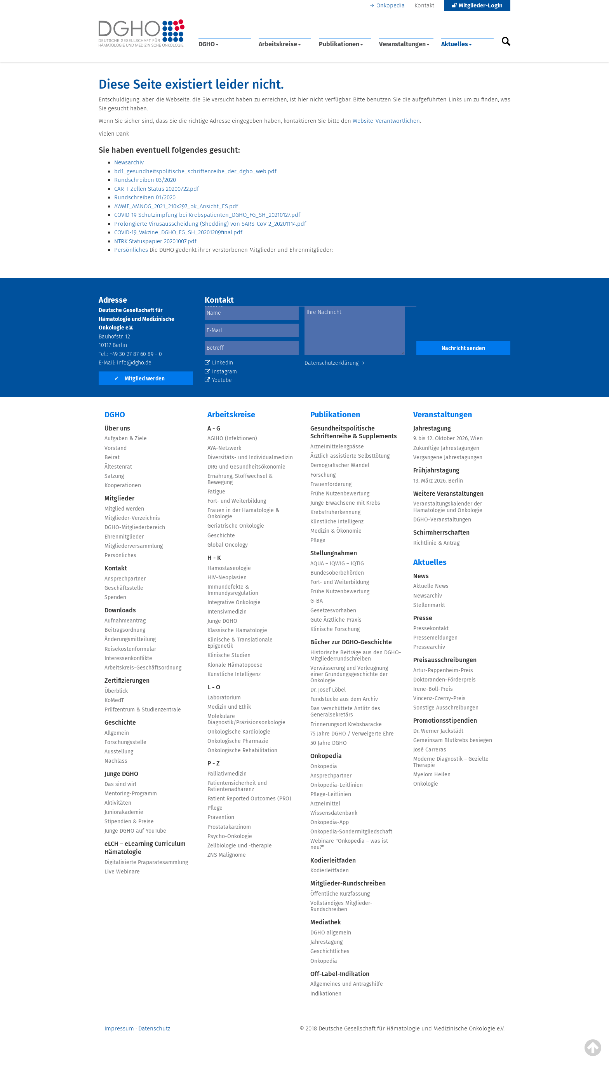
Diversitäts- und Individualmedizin (250, 457)
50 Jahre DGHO (328, 743)
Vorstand (115, 448)
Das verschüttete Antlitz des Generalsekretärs (345, 711)
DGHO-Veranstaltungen (442, 519)
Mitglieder (119, 498)
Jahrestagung (326, 942)
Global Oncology (227, 545)
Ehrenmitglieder (124, 536)
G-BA (316, 601)
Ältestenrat (118, 467)
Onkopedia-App (329, 822)
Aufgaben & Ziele (125, 438)
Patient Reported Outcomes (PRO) (249, 798)
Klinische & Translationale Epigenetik (240, 642)
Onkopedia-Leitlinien (336, 785)
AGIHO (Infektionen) (232, 438)
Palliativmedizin (227, 773)
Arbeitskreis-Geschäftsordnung (142, 667)
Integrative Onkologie (234, 602)
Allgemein (116, 733)
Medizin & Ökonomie (336, 531)
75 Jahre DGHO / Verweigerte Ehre (352, 733)
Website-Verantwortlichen (386, 120)
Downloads (120, 610)
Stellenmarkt (429, 605)
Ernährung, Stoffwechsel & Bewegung (240, 479)
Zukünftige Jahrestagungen (446, 448)
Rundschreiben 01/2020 (145, 197)
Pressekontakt (431, 628)
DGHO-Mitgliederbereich (134, 527)
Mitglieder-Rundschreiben (348, 883)
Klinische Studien (229, 655)
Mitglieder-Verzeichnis (132, 518)
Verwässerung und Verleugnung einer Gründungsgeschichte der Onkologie (349, 674)
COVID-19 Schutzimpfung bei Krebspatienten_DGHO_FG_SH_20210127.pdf (207, 214)
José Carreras (429, 749)
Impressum (119, 1028)
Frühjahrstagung (436, 470)
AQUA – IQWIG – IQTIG (337, 563)
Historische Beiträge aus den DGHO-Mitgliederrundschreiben (355, 655)
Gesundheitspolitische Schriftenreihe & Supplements (353, 432)
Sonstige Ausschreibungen (445, 707)
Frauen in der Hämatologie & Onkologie (243, 513)
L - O (213, 687)
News (421, 576)
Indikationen (325, 993)
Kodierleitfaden (333, 860)
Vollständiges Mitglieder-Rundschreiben (341, 906)
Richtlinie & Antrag (436, 543)
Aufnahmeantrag (125, 620)
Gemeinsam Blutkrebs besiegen (452, 740)
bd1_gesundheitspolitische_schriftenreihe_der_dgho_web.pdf (195, 171)
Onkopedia (390, 5)
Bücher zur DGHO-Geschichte (351, 642)
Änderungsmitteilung (130, 639)
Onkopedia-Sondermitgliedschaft (351, 831)
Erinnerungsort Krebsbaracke (346, 724)
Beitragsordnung (124, 630)
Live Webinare (122, 871)
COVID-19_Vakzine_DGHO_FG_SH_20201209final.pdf (178, 232)
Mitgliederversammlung (133, 546)
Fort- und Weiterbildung (236, 501)
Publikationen (341, 44)
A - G (213, 428)
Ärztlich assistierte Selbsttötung (350, 456)
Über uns (117, 428)
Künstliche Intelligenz (234, 674)
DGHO (208, 44)
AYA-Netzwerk (224, 448)
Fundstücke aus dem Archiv (344, 699)
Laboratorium (224, 697)
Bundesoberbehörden (337, 573)
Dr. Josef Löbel (328, 690)
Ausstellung (118, 751)
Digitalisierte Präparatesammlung (146, 862)
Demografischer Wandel (339, 465)
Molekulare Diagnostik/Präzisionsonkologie (246, 719)
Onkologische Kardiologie (238, 732)
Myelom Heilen (432, 774)
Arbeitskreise (280, 44)
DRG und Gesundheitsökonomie (246, 467)
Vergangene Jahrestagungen (447, 457)
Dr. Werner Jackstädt (438, 731)
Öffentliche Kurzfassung (340, 894)
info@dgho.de (134, 362)
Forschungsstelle (125, 742)
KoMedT (114, 700)
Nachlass (115, 761)
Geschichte (120, 722)
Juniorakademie (123, 812)
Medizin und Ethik (229, 707)
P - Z (213, 763)
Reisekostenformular (130, 649)
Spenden (115, 597)
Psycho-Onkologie (229, 836)
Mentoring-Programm (130, 793)
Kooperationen (122, 485)
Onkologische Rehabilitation (242, 750)
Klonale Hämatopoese (235, 665)
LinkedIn (219, 362)
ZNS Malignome (226, 855)
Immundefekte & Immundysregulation (232, 590)
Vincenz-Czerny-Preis (439, 698)
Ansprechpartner (125, 578)
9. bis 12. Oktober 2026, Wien (448, 438)
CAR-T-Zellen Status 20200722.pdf (156, 188)
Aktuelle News (431, 586)
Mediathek (325, 922)
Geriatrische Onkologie (235, 526)
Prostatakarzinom (229, 827)
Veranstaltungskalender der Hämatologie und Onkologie (447, 506)
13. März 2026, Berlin (438, 481)
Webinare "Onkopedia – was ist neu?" (349, 844)
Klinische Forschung (335, 629)
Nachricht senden (463, 348)
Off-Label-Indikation (339, 974)
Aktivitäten (117, 803)
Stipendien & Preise (129, 821)
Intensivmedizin (227, 611)
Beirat (112, 457)
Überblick (116, 691)
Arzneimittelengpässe (337, 446)
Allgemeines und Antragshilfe (346, 984)
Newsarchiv (129, 162)
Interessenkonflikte (128, 658)
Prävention (220, 817)
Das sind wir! (120, 784)
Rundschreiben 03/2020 (145, 179)
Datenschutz (154, 1028)
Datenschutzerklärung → (334, 363)
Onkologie (425, 784)
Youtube (218, 380)
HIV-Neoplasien (227, 577)
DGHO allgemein (330, 932)
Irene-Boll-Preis (433, 689)
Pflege (215, 808)
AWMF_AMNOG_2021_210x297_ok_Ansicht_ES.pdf (176, 206)
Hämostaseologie (229, 568)
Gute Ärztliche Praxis (336, 620)
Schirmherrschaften (441, 532)
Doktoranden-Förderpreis (444, 679)
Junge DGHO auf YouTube (135, 831)
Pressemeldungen (435, 637)
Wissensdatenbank (333, 813)
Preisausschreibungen (445, 660)
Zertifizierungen (127, 680)
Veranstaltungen (404, 44)
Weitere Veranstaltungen (448, 493)
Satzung (114, 476)
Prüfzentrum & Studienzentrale (142, 709)
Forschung (323, 475)
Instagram (221, 371)
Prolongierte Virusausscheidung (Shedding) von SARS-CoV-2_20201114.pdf (210, 223)
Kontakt (424, 5)
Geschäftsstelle (123, 588)
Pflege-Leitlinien (330, 794)
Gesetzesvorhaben (333, 610)
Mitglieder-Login (477, 5)
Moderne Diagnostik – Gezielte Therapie (451, 762)
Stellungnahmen (333, 553)
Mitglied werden (139, 378)
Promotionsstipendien (445, 720)
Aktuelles (456, 44)
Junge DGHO (121, 773)
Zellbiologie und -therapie (239, 845)
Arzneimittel (325, 803)
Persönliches (131, 249)
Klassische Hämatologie (237, 630)
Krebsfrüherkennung (335, 512)
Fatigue (216, 491)
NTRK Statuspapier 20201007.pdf (155, 241)
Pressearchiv (429, 647)
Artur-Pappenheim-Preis (443, 670)
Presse (422, 618)
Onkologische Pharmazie (237, 741)
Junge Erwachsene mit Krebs (345, 503)
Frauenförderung (330, 484)
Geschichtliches (330, 951)
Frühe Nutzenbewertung (339, 493)
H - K (214, 557)
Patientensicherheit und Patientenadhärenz (237, 786)
